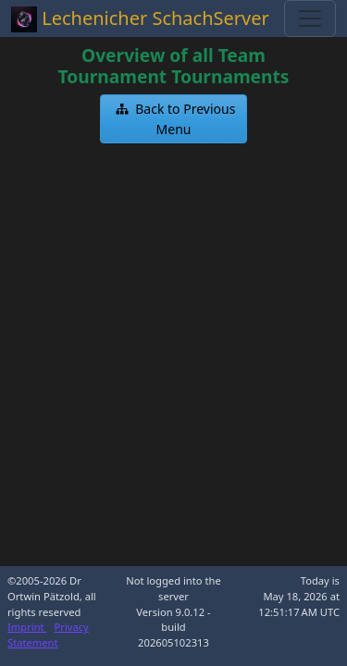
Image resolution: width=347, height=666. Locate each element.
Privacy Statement (48, 634)
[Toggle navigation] (310, 18)
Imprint (27, 627)
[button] (174, 118)
